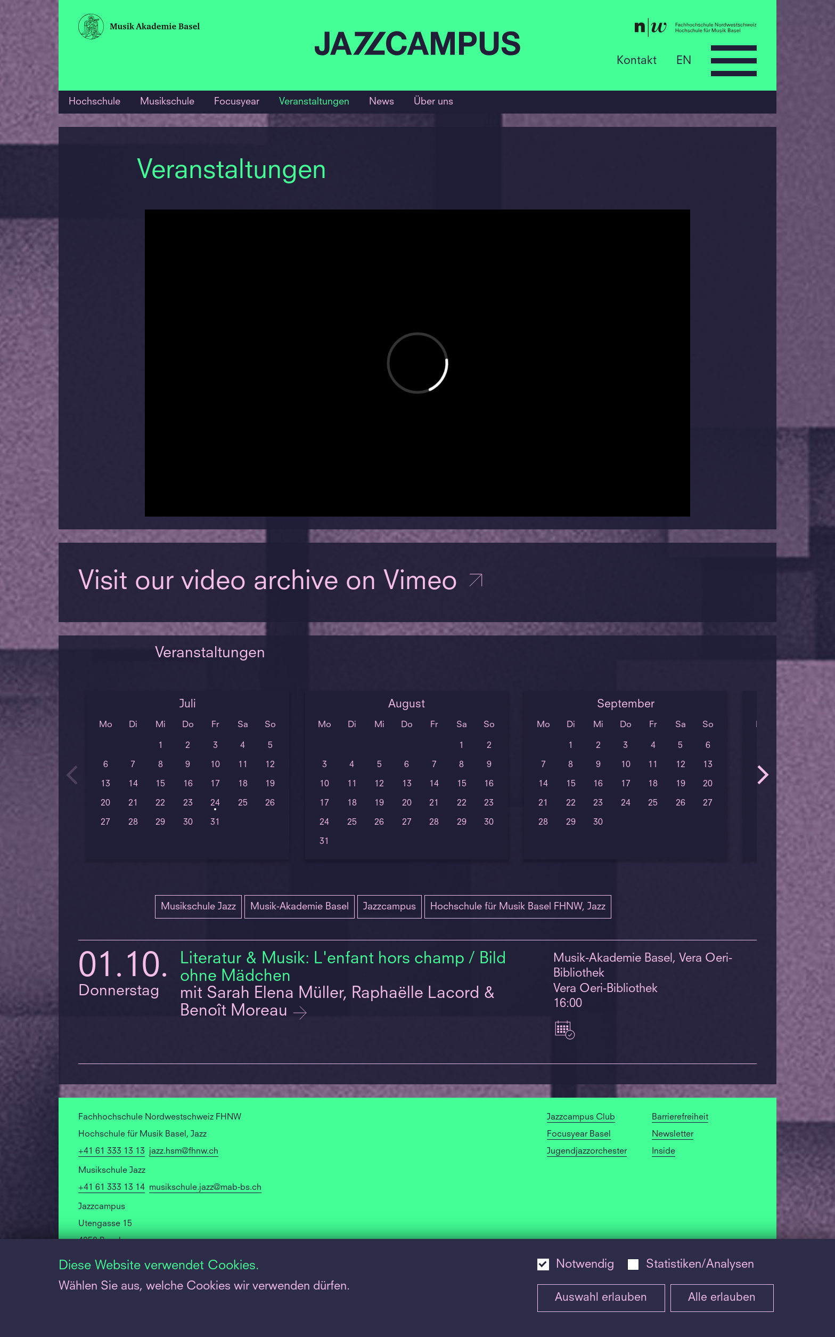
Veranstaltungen (314, 102)
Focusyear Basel (579, 1134)
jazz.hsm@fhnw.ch (183, 1151)
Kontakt (637, 60)
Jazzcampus (389, 907)
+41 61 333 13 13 (111, 1151)
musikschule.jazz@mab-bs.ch (205, 1187)
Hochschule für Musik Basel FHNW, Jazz (517, 907)
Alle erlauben (722, 1297)
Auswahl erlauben (601, 1297)
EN (683, 60)
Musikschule (167, 102)
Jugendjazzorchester (587, 1151)
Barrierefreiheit (680, 1117)
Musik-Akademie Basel (299, 907)
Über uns (433, 102)
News (381, 102)
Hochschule (94, 102)
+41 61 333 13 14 (111, 1187)
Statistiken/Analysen (700, 1264)
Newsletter (672, 1134)
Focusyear (236, 102)
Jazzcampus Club (581, 1117)
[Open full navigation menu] (734, 60)
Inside (663, 1151)
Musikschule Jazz (198, 907)
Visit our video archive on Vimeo (281, 582)
